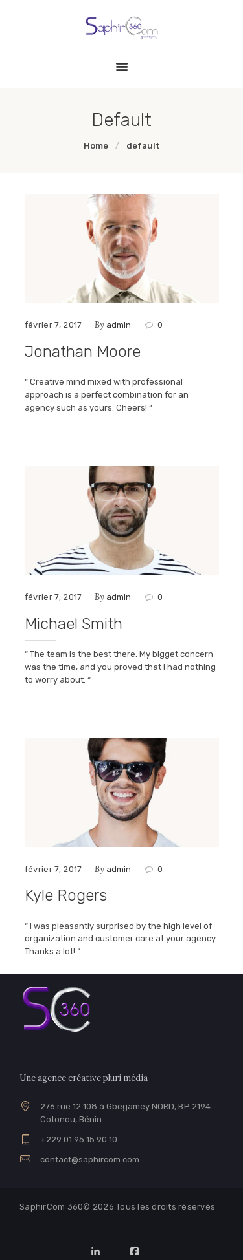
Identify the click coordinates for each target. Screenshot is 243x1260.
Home (96, 146)
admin (119, 325)
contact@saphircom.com (89, 1159)
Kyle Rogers (66, 895)
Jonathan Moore (83, 352)
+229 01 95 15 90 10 (78, 1139)
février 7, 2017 (53, 325)
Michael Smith (73, 624)
